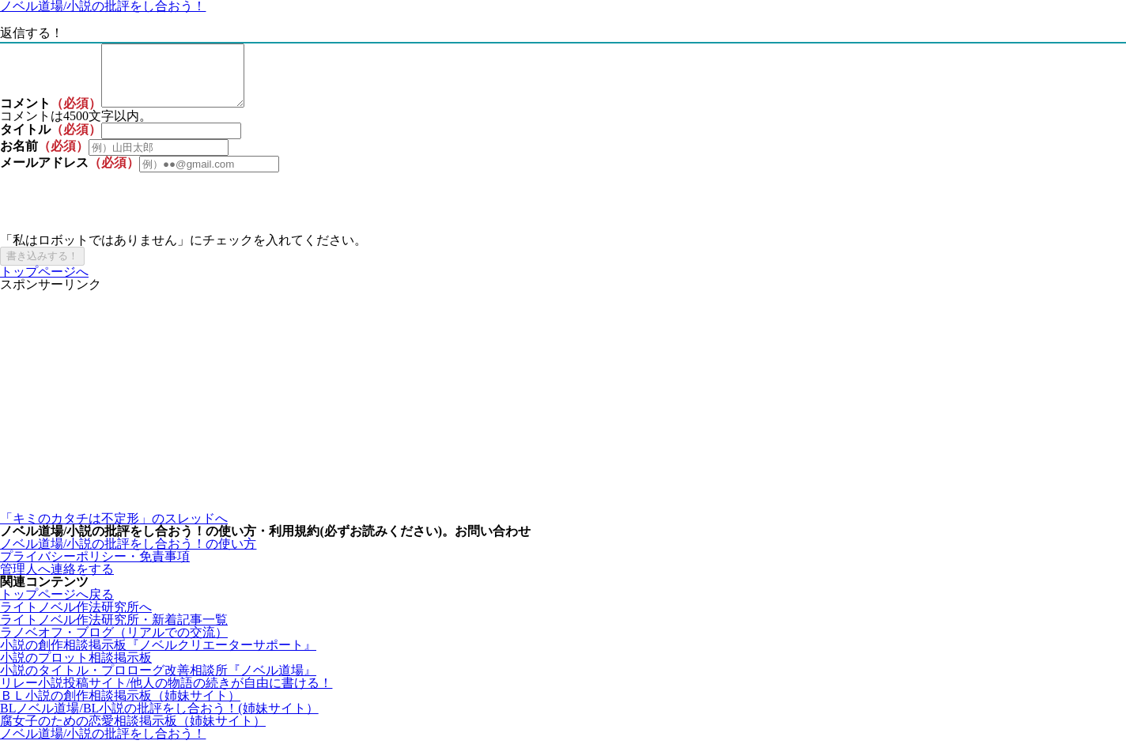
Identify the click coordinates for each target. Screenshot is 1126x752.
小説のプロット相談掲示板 (76, 669)
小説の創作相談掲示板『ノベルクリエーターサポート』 (158, 656)
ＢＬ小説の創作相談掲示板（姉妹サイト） (120, 707)
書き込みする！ (42, 268)
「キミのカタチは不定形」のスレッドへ (114, 530)
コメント (25, 115)
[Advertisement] (474, 413)
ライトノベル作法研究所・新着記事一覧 (114, 631)
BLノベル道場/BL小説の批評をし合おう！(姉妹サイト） (159, 720)
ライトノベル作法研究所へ (76, 618)
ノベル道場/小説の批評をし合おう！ (103, 745)
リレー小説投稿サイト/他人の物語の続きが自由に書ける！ (166, 694)
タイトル (25, 141)
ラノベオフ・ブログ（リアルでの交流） (114, 644)
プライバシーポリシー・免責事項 (95, 568)
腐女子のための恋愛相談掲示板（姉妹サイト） (133, 732)
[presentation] (120, 215)
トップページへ (44, 283)
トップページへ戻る (57, 606)
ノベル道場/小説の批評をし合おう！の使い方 (128, 555)
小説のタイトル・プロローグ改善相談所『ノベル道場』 (158, 682)
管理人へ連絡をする (57, 581)
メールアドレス (44, 174)
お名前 (19, 157)
